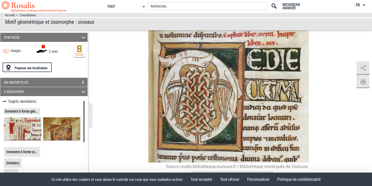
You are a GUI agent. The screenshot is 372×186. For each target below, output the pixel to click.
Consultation (28, 15)
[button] (363, 68)
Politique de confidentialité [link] (299, 179)
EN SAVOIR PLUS (46, 82)
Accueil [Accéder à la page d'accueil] (10, 15)
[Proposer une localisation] (27, 67)
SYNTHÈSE (45, 37)
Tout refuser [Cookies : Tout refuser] (229, 179)
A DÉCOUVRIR (45, 91)
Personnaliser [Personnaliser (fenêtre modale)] (258, 179)
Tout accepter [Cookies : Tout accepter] (201, 179)
